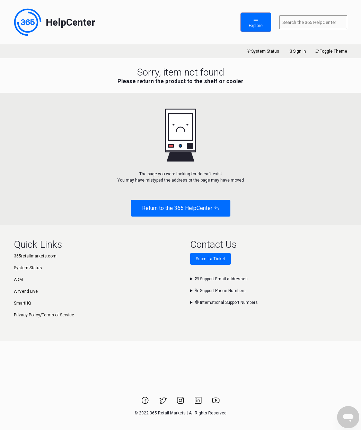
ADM (18, 279)
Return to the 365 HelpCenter (180, 208)
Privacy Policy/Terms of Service (44, 315)
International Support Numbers (226, 302)
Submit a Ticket (210, 258)
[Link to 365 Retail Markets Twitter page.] (163, 402)
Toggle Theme (330, 51)
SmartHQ (22, 303)
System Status (262, 51)
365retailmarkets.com (35, 256)
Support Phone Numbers (220, 290)
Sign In (297, 51)
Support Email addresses (221, 279)
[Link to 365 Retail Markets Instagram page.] (181, 402)
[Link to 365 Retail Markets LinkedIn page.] (199, 402)
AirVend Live (26, 291)
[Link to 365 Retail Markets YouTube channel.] (216, 402)
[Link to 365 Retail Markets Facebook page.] (146, 402)
